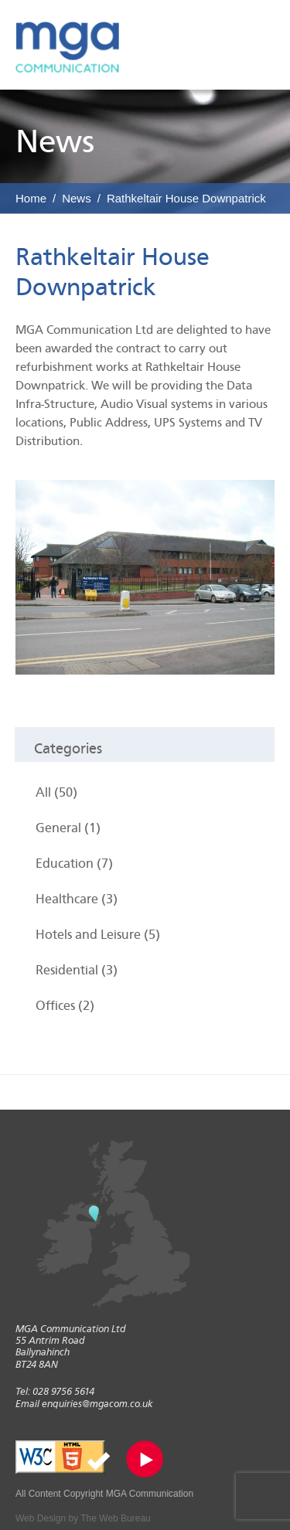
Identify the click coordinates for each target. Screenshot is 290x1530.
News (76, 198)
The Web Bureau (115, 1518)
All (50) (56, 792)
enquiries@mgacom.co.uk (97, 1403)
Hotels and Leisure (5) (98, 934)
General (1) (68, 828)
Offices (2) (65, 1005)
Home (30, 198)
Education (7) (74, 863)
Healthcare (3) (77, 899)
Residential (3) (77, 970)
